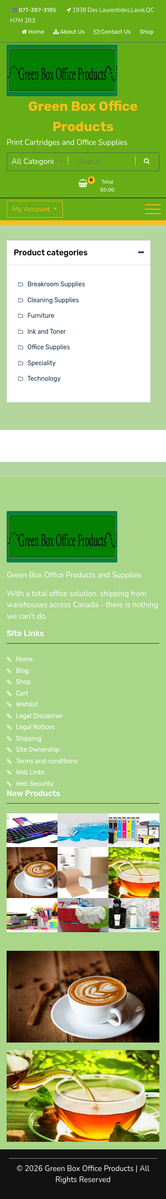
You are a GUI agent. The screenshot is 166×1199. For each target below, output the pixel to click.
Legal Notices (35, 727)
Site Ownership (38, 750)
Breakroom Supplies (56, 284)
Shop (147, 31)
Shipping (29, 738)
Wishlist (27, 704)
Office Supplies (48, 347)
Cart (22, 693)
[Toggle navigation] (152, 209)
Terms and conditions (46, 761)
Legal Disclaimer (39, 716)
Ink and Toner (46, 332)
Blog (22, 671)
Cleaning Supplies (53, 300)
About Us (69, 31)
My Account (32, 209)
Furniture (40, 316)
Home (33, 31)
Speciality (41, 363)
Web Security (35, 784)
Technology (44, 379)
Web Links (30, 772)
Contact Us (112, 31)
